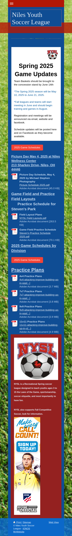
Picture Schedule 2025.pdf (35, 185)
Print (17, 522)
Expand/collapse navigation (36, 3)
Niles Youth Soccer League (31, 18)
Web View (54, 522)
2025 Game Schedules (27, 147)
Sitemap (27, 522)
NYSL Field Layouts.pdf (33, 218)
